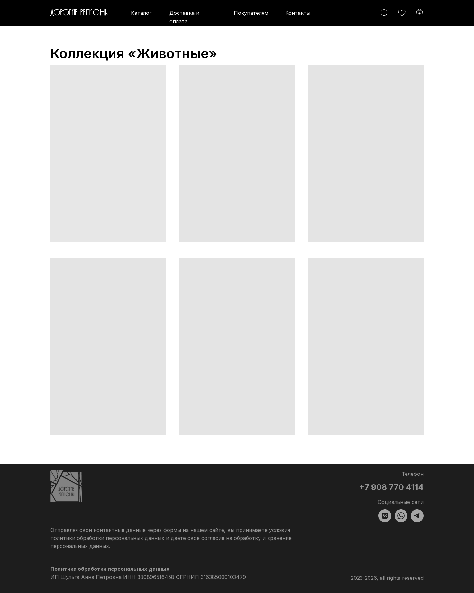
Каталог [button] (141, 13)
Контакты (297, 13)
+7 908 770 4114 (391, 487)
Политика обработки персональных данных (109, 569)
